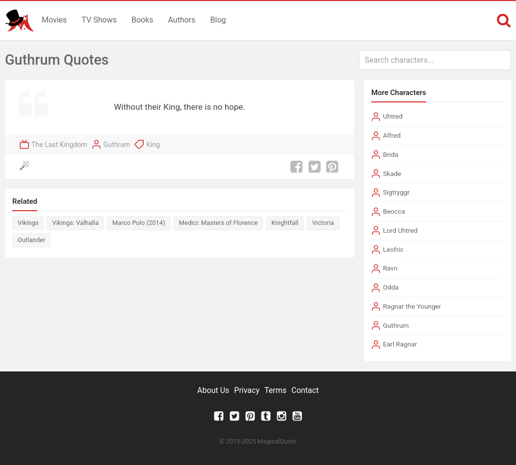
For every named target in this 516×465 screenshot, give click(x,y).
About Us (213, 390)
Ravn (390, 268)
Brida (390, 154)
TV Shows (99, 19)
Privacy (246, 390)
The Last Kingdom (59, 144)
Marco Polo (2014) (138, 222)
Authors (182, 19)
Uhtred (393, 116)
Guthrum (116, 144)
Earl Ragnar (400, 344)
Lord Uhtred (400, 230)
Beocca (394, 211)
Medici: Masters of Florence (218, 222)
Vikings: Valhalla (75, 222)
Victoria (323, 222)
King (153, 144)
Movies (54, 19)
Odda (391, 287)
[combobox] (435, 60)
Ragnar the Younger (412, 306)
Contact (305, 390)
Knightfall (284, 222)
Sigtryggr (396, 192)
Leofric (393, 249)
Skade (392, 173)
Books (142, 19)
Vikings (28, 222)
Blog (218, 19)
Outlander (31, 240)
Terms (275, 390)
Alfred (392, 135)
